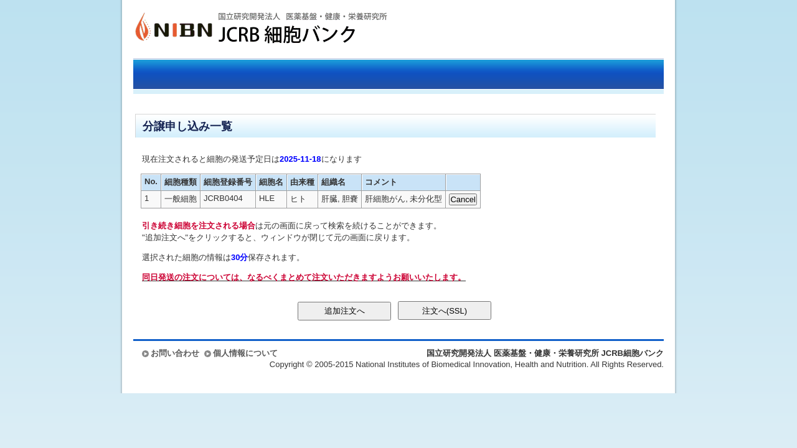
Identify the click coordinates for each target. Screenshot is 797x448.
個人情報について (245, 353)
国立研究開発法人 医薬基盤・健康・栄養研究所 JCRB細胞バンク (248, 29)
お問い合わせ (175, 353)
